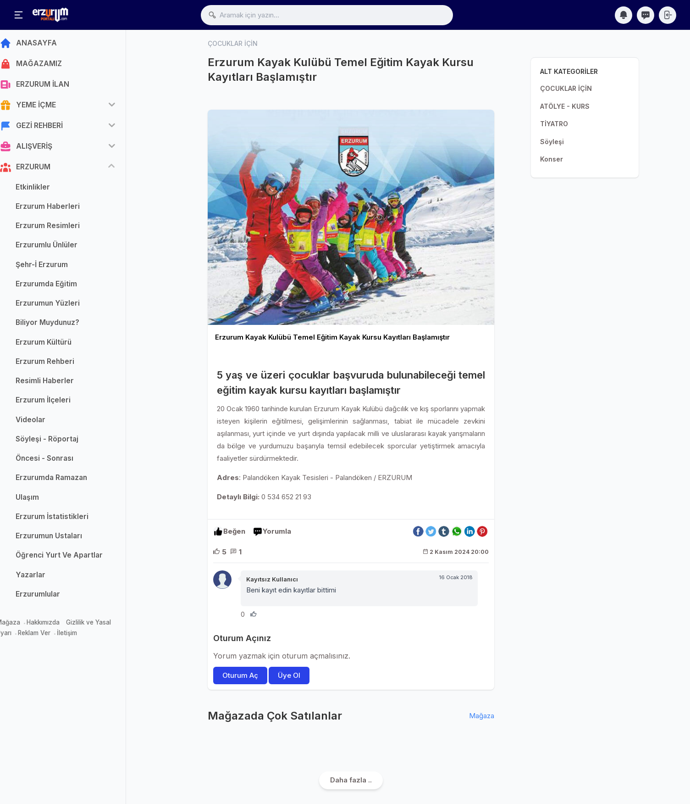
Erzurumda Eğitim (57, 286)
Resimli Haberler (56, 383)
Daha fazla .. (351, 780)
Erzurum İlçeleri (54, 402)
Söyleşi (552, 141)
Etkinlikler (44, 189)
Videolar (42, 422)
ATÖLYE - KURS (565, 106)
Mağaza (20, 625)
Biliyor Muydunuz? (59, 325)
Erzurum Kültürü (55, 344)
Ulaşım (38, 499)
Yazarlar (42, 577)
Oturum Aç (240, 675)
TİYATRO (554, 124)
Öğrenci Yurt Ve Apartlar (70, 557)
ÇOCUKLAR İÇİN (566, 88)
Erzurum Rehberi (56, 363)
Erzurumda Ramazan (63, 480)
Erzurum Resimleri (59, 228)
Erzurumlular (49, 596)
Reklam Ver (45, 635)
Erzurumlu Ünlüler (58, 247)
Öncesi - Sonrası (56, 461)
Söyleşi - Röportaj (58, 441)
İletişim (78, 635)
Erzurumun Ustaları (60, 538)
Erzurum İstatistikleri (63, 518)
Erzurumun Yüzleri (59, 306)
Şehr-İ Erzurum (53, 266)
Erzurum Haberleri (59, 208)
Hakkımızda (54, 625)
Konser (551, 159)
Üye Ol (289, 675)
